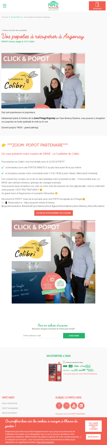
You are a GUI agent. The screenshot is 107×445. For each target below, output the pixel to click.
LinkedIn (81, 405)
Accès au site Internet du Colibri (53, 213)
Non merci (93, 438)
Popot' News (15, 17)
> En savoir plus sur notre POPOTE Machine (80, 374)
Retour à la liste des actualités (15, 30)
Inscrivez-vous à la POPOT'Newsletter (70, 414)
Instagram (66, 405)
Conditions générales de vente (16, 418)
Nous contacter (9, 403)
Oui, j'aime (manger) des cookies (93, 427)
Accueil (5, 17)
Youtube (73, 405)
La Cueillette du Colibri (66, 153)
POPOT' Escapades (10, 408)
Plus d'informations (45, 443)
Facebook (59, 405)
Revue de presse (9, 413)
